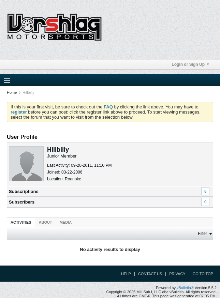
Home (12, 92)
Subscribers (21, 202)
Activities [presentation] (21, 222)
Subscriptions (24, 191)
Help (126, 274)
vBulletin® (185, 288)
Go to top (203, 274)
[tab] (21, 222)
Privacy (177, 274)
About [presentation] (45, 222)
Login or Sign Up (190, 64)
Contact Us (150, 274)
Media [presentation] (66, 222)
